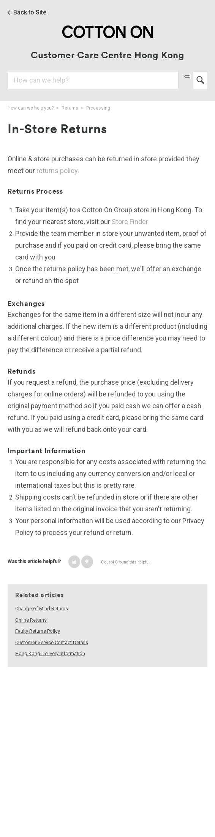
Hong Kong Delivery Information (50, 653)
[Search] (93, 80)
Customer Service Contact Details (51, 642)
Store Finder (130, 222)
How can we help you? (31, 108)
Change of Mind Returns (41, 608)
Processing (98, 108)
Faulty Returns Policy (37, 631)
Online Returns (31, 620)
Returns (70, 108)
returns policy (56, 171)
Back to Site (29, 13)
